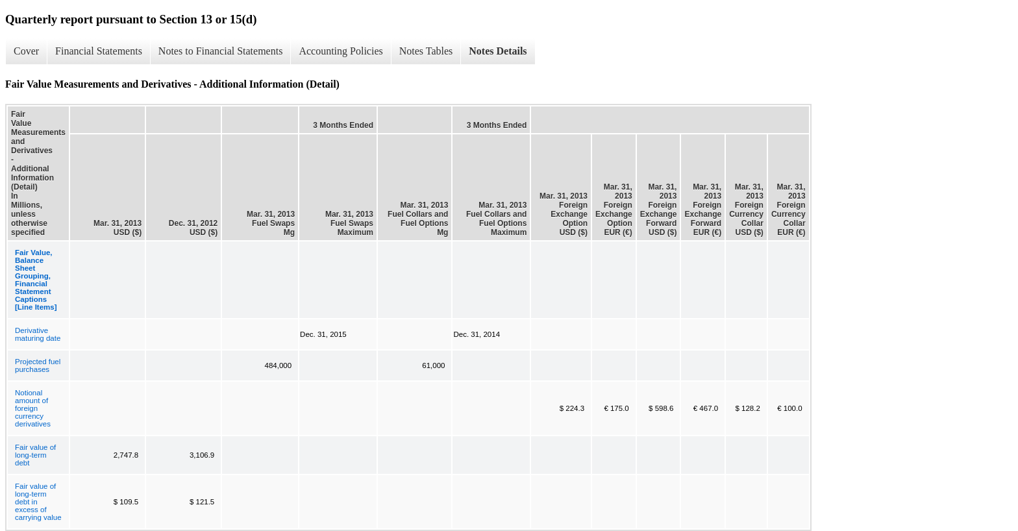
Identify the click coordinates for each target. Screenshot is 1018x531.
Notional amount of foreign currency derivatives (33, 408)
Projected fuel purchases (37, 365)
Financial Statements (98, 50)
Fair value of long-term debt (35, 455)
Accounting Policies (340, 50)
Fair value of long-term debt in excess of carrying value (38, 501)
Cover (26, 50)
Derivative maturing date (37, 334)
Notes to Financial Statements (220, 50)
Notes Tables (426, 50)
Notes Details (498, 50)
